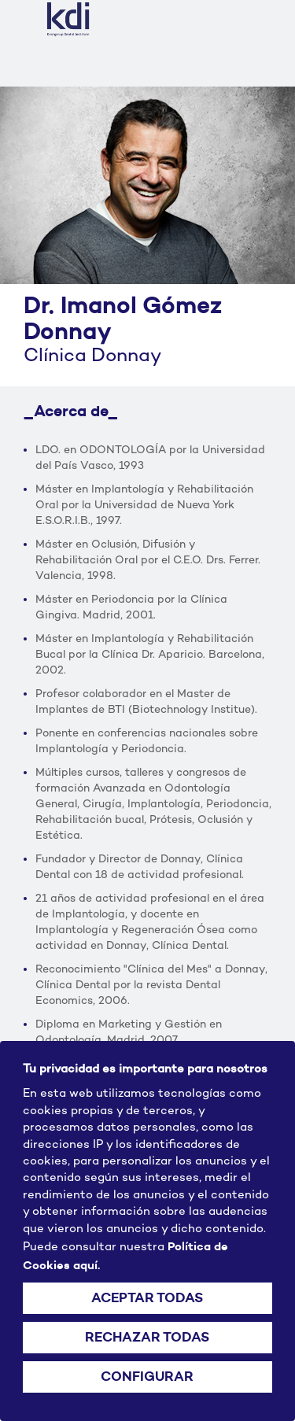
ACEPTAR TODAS (147, 1298)
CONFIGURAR (147, 1376)
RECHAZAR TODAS (147, 1337)
